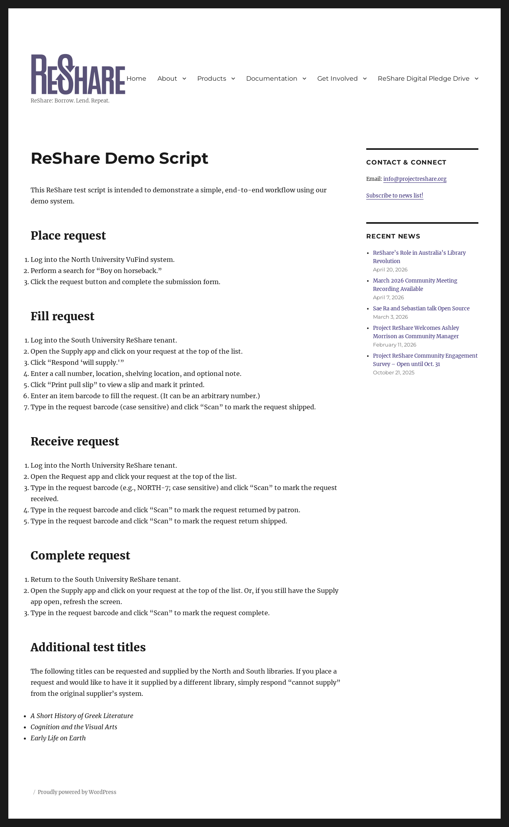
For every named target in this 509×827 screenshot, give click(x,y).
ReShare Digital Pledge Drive (424, 78)
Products (211, 78)
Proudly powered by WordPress (77, 792)
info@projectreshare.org (415, 179)
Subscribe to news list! (395, 195)
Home (136, 78)
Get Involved (337, 78)
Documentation (271, 78)
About (167, 78)
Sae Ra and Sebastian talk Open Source (421, 308)
